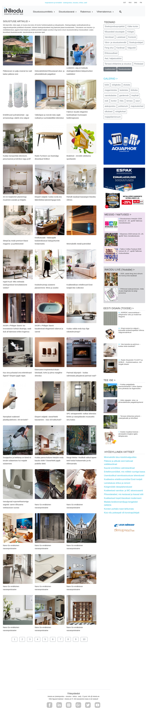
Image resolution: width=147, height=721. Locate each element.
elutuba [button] (126, 85)
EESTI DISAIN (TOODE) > (119, 308)
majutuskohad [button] (137, 106)
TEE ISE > (110, 380)
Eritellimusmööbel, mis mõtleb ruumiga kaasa (124, 472)
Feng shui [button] (109, 48)
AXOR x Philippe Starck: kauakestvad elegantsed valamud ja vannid (49, 329)
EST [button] (124, 2)
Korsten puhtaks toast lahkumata (119, 509)
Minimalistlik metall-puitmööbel (79, 244)
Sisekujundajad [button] (136, 42)
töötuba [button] (134, 90)
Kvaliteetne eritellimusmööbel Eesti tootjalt (123, 479)
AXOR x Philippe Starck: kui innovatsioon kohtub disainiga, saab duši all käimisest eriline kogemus (17, 329)
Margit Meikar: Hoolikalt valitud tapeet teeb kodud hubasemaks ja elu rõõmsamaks (81, 460)
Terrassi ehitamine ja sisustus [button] (118, 64)
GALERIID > (111, 78)
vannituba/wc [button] (111, 95)
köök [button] (107, 85)
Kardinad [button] (120, 48)
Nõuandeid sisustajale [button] (115, 32)
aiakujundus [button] (110, 106)
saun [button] (138, 101)
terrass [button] (129, 101)
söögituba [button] (116, 85)
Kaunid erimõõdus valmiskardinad (119, 468)
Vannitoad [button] (109, 37)
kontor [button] (114, 101)
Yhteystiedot (73, 693)
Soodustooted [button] (124, 69)
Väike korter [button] (132, 26)
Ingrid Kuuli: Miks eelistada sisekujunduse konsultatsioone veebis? (15, 285)
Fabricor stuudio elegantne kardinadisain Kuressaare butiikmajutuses (77, 115)
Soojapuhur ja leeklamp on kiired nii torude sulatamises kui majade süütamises (17, 460)
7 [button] (60, 639)
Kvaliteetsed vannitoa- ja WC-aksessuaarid (123, 490)
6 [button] (52, 639)
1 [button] (14, 639)
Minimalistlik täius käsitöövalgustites (120, 457)
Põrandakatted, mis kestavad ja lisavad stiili (123, 494)
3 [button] (29, 639)
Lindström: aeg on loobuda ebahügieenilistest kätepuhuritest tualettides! (80, 71)
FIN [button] (141, 2)
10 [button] (84, 639)
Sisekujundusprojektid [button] (115, 26)
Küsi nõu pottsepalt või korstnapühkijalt (121, 513)
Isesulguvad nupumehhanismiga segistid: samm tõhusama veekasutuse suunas (16, 505)
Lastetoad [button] (121, 37)
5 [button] (45, 639)
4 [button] (37, 639)
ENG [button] (135, 2)
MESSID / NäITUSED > (118, 214)
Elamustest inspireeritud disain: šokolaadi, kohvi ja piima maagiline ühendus (48, 373)
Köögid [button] (130, 32)
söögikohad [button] (120, 111)
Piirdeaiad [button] (138, 64)
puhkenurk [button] (123, 106)
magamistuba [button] (111, 90)
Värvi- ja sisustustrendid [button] (115, 42)
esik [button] (106, 101)
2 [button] (22, 639)
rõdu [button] (122, 101)
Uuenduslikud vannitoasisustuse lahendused (124, 475)
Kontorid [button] (132, 37)
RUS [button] (130, 2)
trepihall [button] (135, 95)
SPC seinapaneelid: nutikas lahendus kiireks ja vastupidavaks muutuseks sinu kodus (81, 417)
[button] (49, 705)
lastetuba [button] (124, 90)
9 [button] (75, 639)
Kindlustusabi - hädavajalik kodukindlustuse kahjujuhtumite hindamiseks (47, 241)
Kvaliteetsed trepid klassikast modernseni (122, 498)
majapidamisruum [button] (113, 117)
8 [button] (68, 639)
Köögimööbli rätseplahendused (118, 487)
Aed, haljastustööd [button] (113, 58)
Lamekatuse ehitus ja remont (117, 483)
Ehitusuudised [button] (111, 53)
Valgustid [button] (131, 48)
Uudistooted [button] (110, 69)
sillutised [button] (108, 111)
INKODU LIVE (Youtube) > (120, 269)
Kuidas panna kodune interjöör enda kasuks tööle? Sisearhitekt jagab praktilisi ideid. (49, 460)
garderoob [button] (124, 95)
